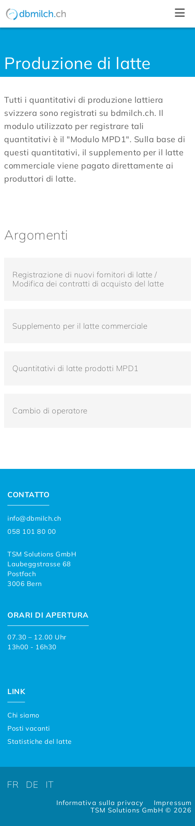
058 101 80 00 (31, 531)
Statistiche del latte (39, 741)
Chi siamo (23, 715)
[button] (179, 13)
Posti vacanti (28, 728)
